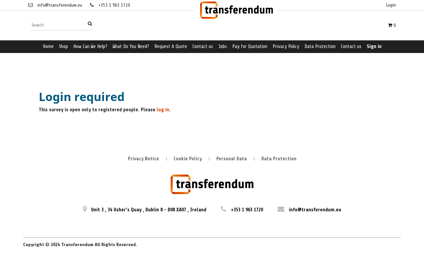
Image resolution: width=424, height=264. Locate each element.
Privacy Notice (143, 159)
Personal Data (231, 159)
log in (163, 110)
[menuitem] (48, 46)
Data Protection (278, 159)
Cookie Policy (188, 159)
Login (391, 5)
